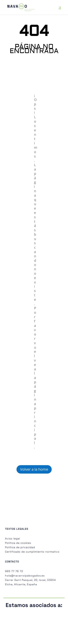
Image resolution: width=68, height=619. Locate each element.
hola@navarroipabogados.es (25, 575)
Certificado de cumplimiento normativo (32, 551)
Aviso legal (12, 538)
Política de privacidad (20, 547)
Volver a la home (34, 469)
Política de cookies (18, 543)
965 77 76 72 (14, 571)
